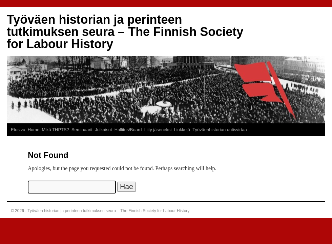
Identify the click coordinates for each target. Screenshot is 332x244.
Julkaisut (103, 129)
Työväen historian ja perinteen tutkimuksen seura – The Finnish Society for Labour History (125, 32)
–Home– (33, 129)
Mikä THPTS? (55, 129)
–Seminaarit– (82, 129)
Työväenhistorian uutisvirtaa (219, 129)
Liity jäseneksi (158, 129)
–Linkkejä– (181, 129)
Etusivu (18, 129)
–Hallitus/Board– (128, 129)
